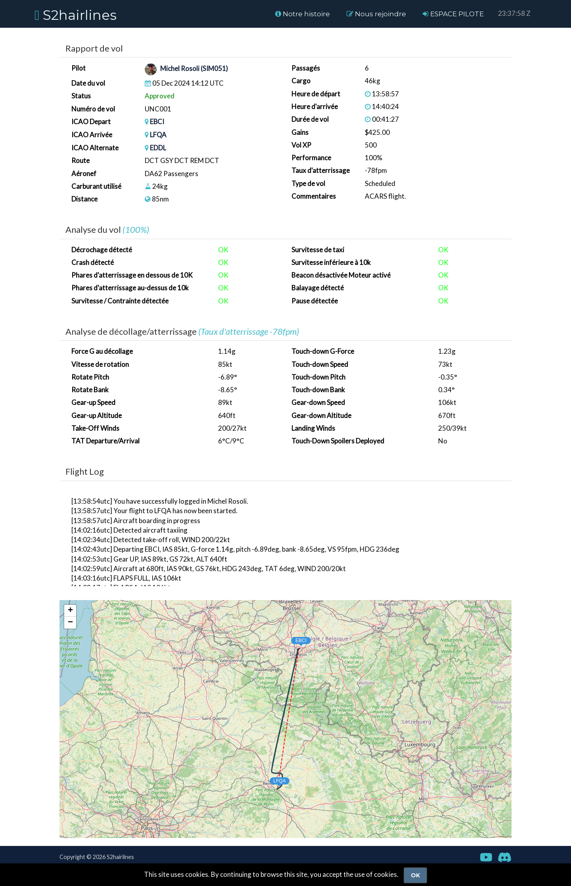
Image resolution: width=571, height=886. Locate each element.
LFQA (158, 134)
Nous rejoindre (376, 14)
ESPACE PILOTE (453, 14)
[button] (293, 638)
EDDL (158, 147)
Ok (415, 875)
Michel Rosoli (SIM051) (194, 69)
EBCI (157, 121)
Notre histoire (302, 14)
